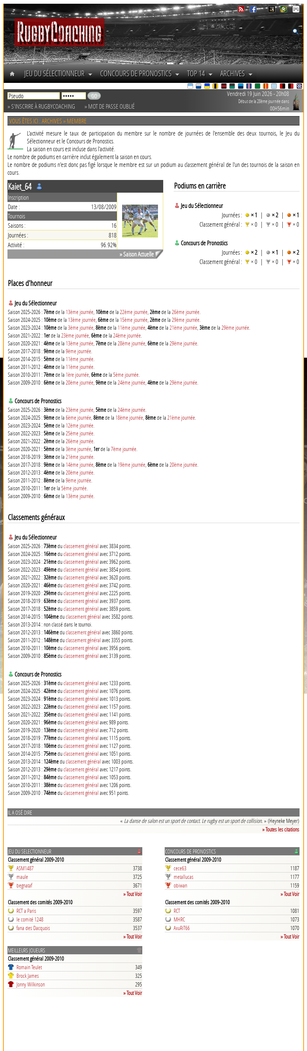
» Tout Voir (132, 894)
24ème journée (127, 335)
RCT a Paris (26, 910)
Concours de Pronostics (140, 73)
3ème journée (80, 327)
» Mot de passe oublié (109, 106)
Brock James (27, 975)
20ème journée (79, 382)
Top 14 (200, 73)
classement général (81, 546)
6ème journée (78, 417)
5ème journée (126, 374)
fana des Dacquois (33, 928)
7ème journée (123, 449)
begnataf (24, 885)
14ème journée (79, 464)
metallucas (183, 876)
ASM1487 (25, 868)
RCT (177, 910)
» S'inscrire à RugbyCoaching (41, 106)
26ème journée (185, 311)
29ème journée (185, 319)
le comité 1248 (29, 919)
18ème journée (129, 417)
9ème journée (78, 351)
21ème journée (183, 327)
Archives (236, 73)
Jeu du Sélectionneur (58, 73)
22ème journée (134, 311)
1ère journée (77, 374)
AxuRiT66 (182, 928)
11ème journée (131, 327)
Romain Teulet (29, 967)
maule (22, 876)
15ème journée (134, 319)
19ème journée (131, 464)
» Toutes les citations (280, 829)
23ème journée (75, 335)
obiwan (180, 885)
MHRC (179, 919)
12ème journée (79, 425)
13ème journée (79, 311)
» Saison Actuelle (137, 254)
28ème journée (131, 343)
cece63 (180, 868)
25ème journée (79, 433)
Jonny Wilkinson (30, 984)
